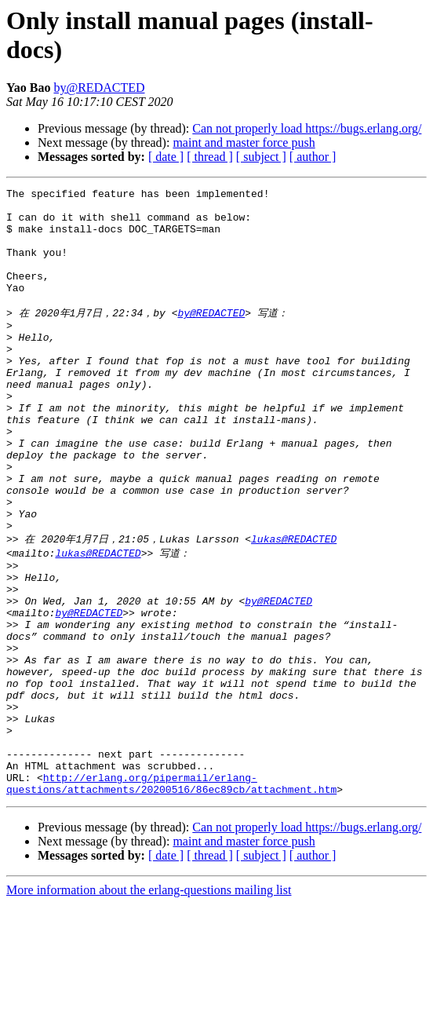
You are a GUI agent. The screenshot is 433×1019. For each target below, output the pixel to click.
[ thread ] (210, 156)
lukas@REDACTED (294, 606)
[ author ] (313, 156)
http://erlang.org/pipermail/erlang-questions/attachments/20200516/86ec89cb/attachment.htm (171, 897)
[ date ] (166, 156)
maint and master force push (244, 142)
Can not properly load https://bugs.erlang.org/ (306, 128)
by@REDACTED (98, 87)
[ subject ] (261, 156)
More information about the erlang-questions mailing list (148, 1005)
